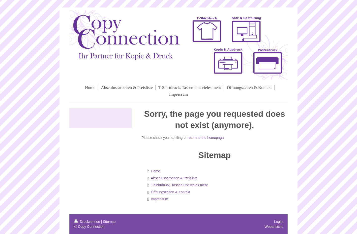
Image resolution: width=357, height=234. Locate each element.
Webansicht (274, 227)
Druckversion (87, 222)
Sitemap (109, 222)
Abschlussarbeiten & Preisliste (174, 178)
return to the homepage (206, 138)
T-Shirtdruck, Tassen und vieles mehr (179, 185)
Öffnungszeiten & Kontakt (170, 192)
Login (278, 222)
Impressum (159, 199)
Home (155, 171)
